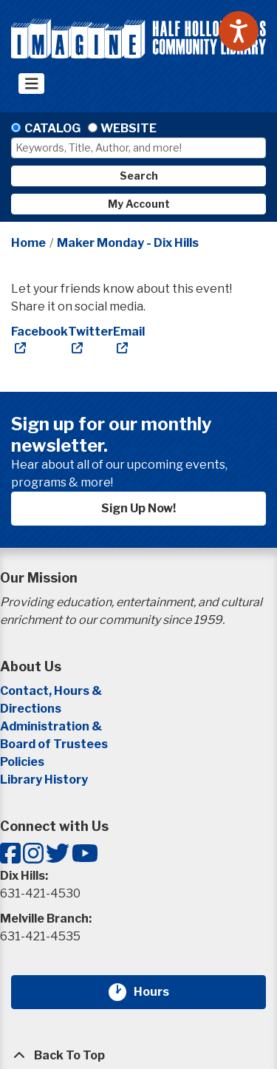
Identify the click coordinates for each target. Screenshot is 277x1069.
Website (128, 128)
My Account (139, 203)
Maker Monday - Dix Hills (128, 243)
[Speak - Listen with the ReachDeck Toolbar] (239, 31)
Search (139, 175)
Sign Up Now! (138, 508)
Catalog (52, 128)
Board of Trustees (54, 744)
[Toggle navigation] (31, 83)
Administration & (52, 726)
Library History (44, 780)
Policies (22, 762)
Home (28, 243)
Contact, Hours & (52, 691)
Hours (160, 992)
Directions (30, 709)
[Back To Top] (138, 1055)
